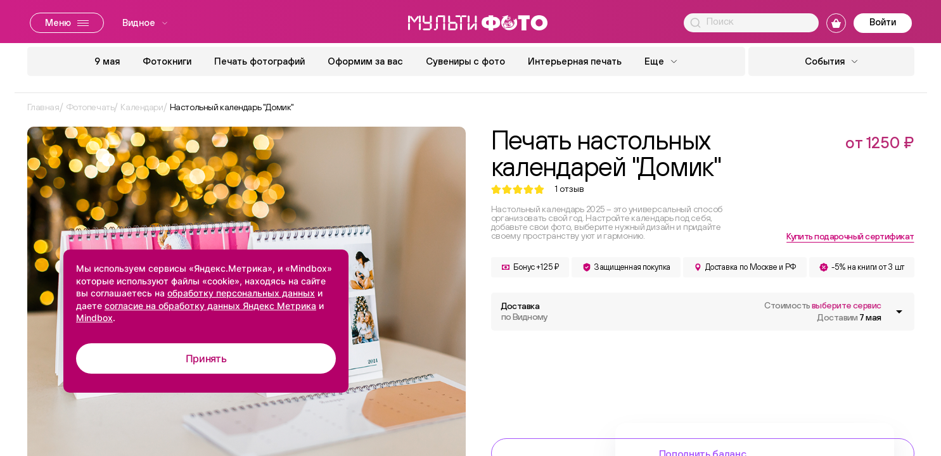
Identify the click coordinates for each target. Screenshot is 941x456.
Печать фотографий (259, 61)
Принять (206, 358)
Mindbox (94, 317)
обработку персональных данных (241, 293)
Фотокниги (167, 61)
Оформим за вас (365, 61)
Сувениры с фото (465, 61)
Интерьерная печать (575, 61)
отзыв (569, 189)
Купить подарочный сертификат (850, 236)
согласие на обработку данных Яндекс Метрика (210, 305)
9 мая (107, 61)
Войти (882, 21)
